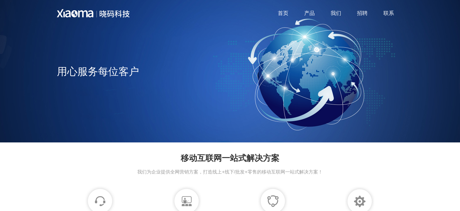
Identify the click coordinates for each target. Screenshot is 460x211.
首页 (283, 13)
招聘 (362, 13)
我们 (336, 13)
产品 (309, 13)
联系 (388, 13)
